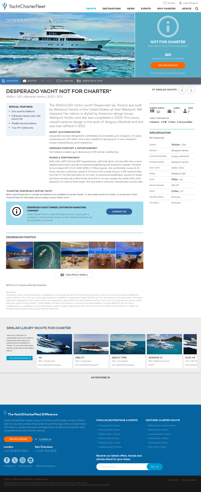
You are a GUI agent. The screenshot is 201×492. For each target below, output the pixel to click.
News (131, 8)
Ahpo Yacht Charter (157, 447)
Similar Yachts (166, 89)
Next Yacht (191, 90)
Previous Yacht (182, 90)
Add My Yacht (25, 466)
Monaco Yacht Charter (109, 429)
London (8, 447)
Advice (186, 8)
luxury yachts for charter (173, 73)
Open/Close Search (196, 8)
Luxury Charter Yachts (15, 16)
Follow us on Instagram (23, 460)
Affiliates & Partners (45, 466)
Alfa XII (190, 357)
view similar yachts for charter (102, 194)
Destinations (112, 8)
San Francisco (44, 447)
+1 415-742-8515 (45, 450)
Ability (79, 357)
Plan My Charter (18, 439)
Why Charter (166, 8)
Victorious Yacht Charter (159, 434)
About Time (119, 357)
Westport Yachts (66, 109)
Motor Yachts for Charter (38, 16)
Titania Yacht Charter (158, 442)
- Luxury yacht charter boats (31, 6)
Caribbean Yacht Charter (110, 447)
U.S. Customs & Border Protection (30, 285)
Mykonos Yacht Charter (109, 442)
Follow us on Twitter (15, 460)
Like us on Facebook (7, 460)
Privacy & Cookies (189, 480)
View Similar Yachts (168, 65)
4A (40, 357)
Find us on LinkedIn (30, 460)
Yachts (91, 8)
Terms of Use (172, 480)
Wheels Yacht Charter (158, 429)
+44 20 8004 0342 (16, 450)
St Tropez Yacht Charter (110, 425)
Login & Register (190, 3)
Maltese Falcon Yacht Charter (162, 425)
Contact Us (119, 211)
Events (146, 8)
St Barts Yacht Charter (109, 434)
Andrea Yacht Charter (158, 438)
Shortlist (171, 3)
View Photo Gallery (77, 274)
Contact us (45, 439)
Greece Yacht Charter (109, 438)
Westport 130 (178, 173)
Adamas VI (155, 357)
